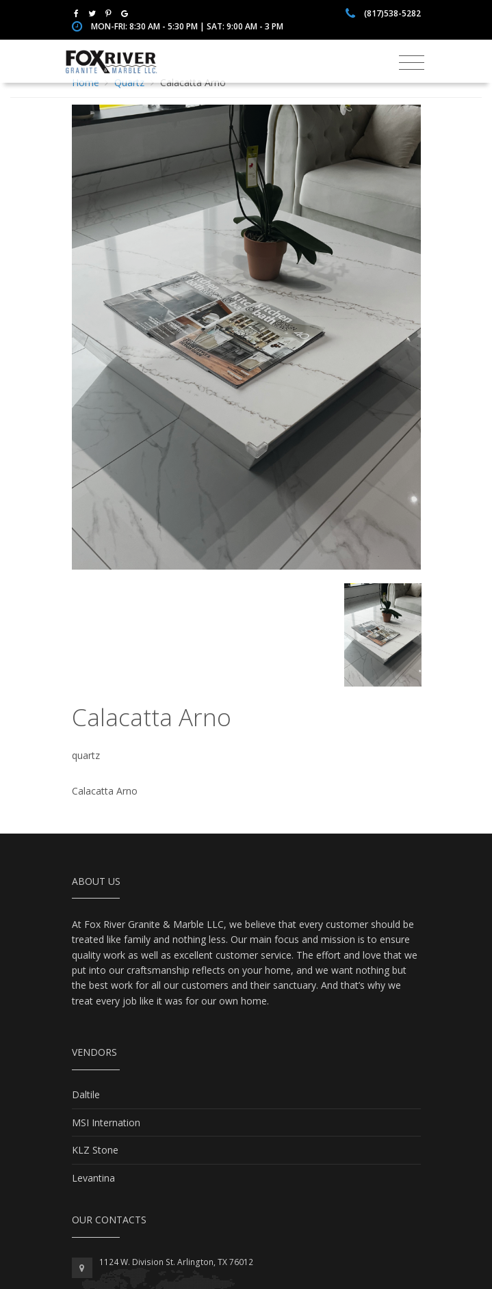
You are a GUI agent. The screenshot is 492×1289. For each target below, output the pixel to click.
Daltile (86, 1094)
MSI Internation (106, 1122)
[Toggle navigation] (411, 62)
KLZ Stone (95, 1149)
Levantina (93, 1177)
